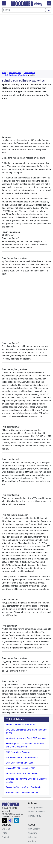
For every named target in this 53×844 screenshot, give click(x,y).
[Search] (24, 10)
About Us (32, 833)
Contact (5, 837)
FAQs (4, 833)
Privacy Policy (34, 816)
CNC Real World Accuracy (18, 752)
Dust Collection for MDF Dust (19, 763)
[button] (4, 820)
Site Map (6, 829)
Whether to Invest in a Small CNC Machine (26, 738)
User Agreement (35, 807)
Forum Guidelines (36, 812)
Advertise (32, 837)
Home (4, 73)
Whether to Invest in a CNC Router (22, 773)
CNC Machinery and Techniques (16, 75)
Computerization (29, 73)
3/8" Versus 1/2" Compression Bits (22, 757)
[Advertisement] (26, 42)
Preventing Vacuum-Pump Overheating (24, 787)
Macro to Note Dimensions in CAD (22, 793)
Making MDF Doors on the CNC (20, 768)
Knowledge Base (15, 73)
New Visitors (34, 829)
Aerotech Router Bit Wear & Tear (21, 724)
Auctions (32, 841)
